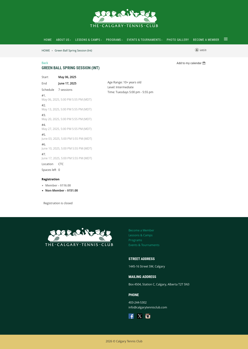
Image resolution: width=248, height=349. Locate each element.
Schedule (48, 90)
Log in (203, 49)
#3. (44, 115)
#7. (44, 154)
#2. (44, 105)
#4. (44, 125)
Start (45, 77)
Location (47, 164)
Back (45, 63)
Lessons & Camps (141, 235)
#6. (44, 144)
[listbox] (191, 63)
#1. (44, 95)
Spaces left (49, 170)
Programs (135, 240)
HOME (46, 50)
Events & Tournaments (144, 245)
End (44, 83)
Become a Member (141, 230)
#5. (44, 135)
